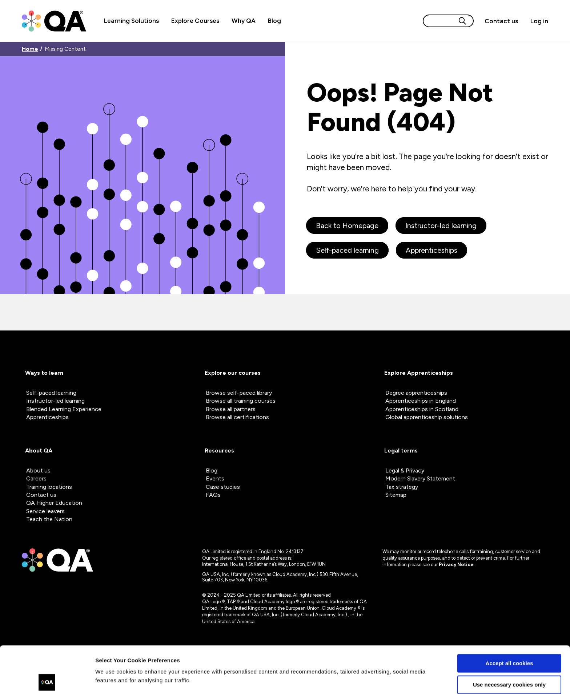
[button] (501, 21)
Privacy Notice (456, 564)
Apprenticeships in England (420, 400)
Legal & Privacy (404, 470)
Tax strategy (401, 486)
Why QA (244, 20)
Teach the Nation (49, 519)
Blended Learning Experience (63, 409)
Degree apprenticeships (416, 392)
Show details (112, 680)
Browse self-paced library (239, 392)
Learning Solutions (131, 20)
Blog (274, 20)
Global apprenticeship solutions (426, 417)
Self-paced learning (347, 250)
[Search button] (462, 21)
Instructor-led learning (441, 225)
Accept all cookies (509, 616)
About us (38, 470)
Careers (36, 478)
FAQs (213, 494)
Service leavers (45, 511)
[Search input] (439, 21)
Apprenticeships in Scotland (421, 409)
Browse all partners (231, 409)
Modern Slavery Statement (420, 478)
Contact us (501, 21)
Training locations (49, 486)
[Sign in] (536, 21)
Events (215, 478)
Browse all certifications (237, 417)
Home (30, 49)
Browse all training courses (241, 400)
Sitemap (395, 494)
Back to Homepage (347, 225)
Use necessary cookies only (509, 637)
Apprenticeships (431, 250)
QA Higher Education (54, 502)
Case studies (223, 486)
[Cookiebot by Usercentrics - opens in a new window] (47, 679)
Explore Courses (195, 20)
